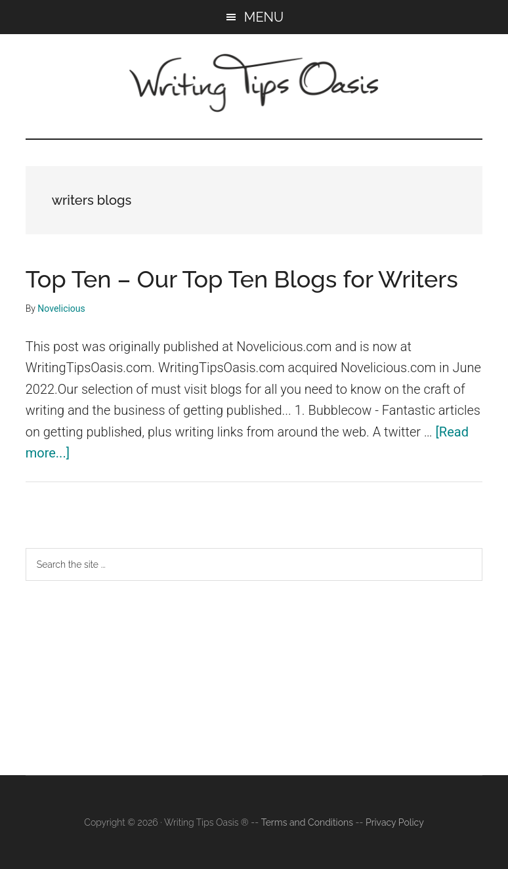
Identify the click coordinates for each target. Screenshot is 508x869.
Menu (264, 17)
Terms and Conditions (307, 822)
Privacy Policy (395, 822)
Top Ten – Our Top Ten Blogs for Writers (242, 279)
